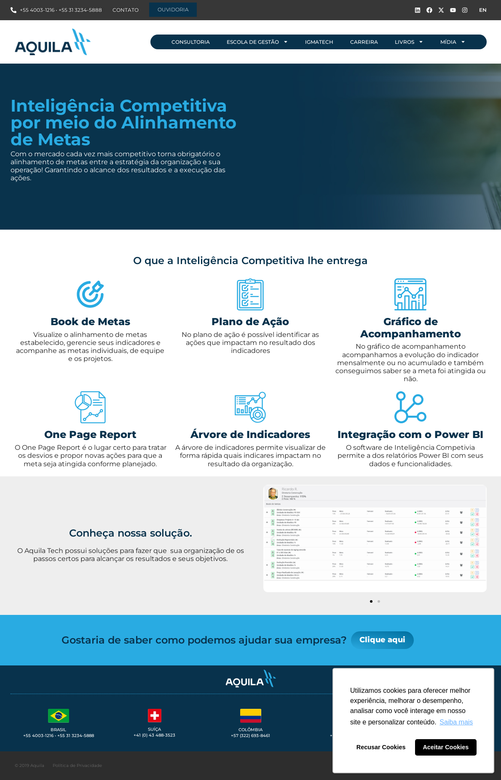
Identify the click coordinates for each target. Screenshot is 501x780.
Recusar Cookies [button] (381, 747)
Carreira (364, 42)
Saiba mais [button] (456, 722)
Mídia (453, 41)
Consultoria (190, 42)
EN (483, 10)
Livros (409, 41)
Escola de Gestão (257, 41)
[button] (273, 539)
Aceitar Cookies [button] (446, 747)
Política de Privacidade (77, 765)
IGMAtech (319, 42)
